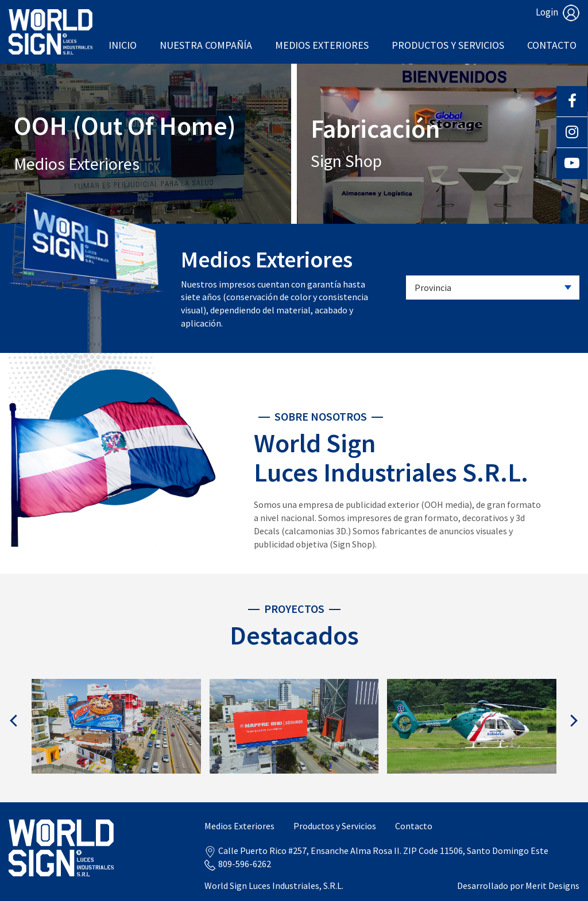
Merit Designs (552, 885)
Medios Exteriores (322, 45)
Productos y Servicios (448, 45)
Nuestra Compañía (206, 45)
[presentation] (14, 720)
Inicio (123, 45)
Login (557, 12)
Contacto (552, 45)
